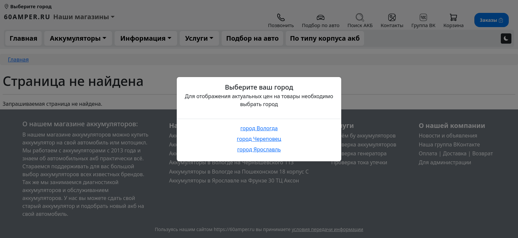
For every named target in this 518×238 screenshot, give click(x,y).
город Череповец (259, 138)
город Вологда (259, 128)
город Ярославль (259, 149)
